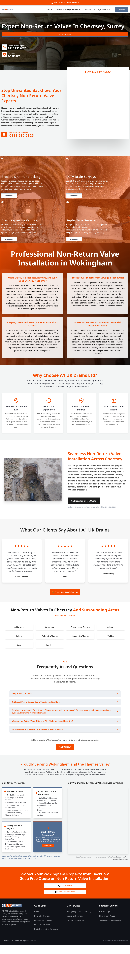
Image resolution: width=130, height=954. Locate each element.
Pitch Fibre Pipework (75, 929)
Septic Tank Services (75, 924)
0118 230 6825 (73, 2)
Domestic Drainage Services (67, 9)
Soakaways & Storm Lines (110, 929)
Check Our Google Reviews (65, 598)
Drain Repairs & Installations (46, 937)
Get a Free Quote (13, 34)
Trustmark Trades (122, 949)
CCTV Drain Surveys (42, 933)
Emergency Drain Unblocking (79, 920)
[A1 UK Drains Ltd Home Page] (16, 914)
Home (49, 9)
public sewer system (112, 295)
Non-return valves (78, 337)
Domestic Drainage (42, 924)
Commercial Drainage (43, 929)
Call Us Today (48, 852)
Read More (10, 198)
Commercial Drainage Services (97, 9)
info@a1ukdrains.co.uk (65, 900)
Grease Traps (104, 920)
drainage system (38, 118)
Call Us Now (65, 753)
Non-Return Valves (107, 924)
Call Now (121, 9)
